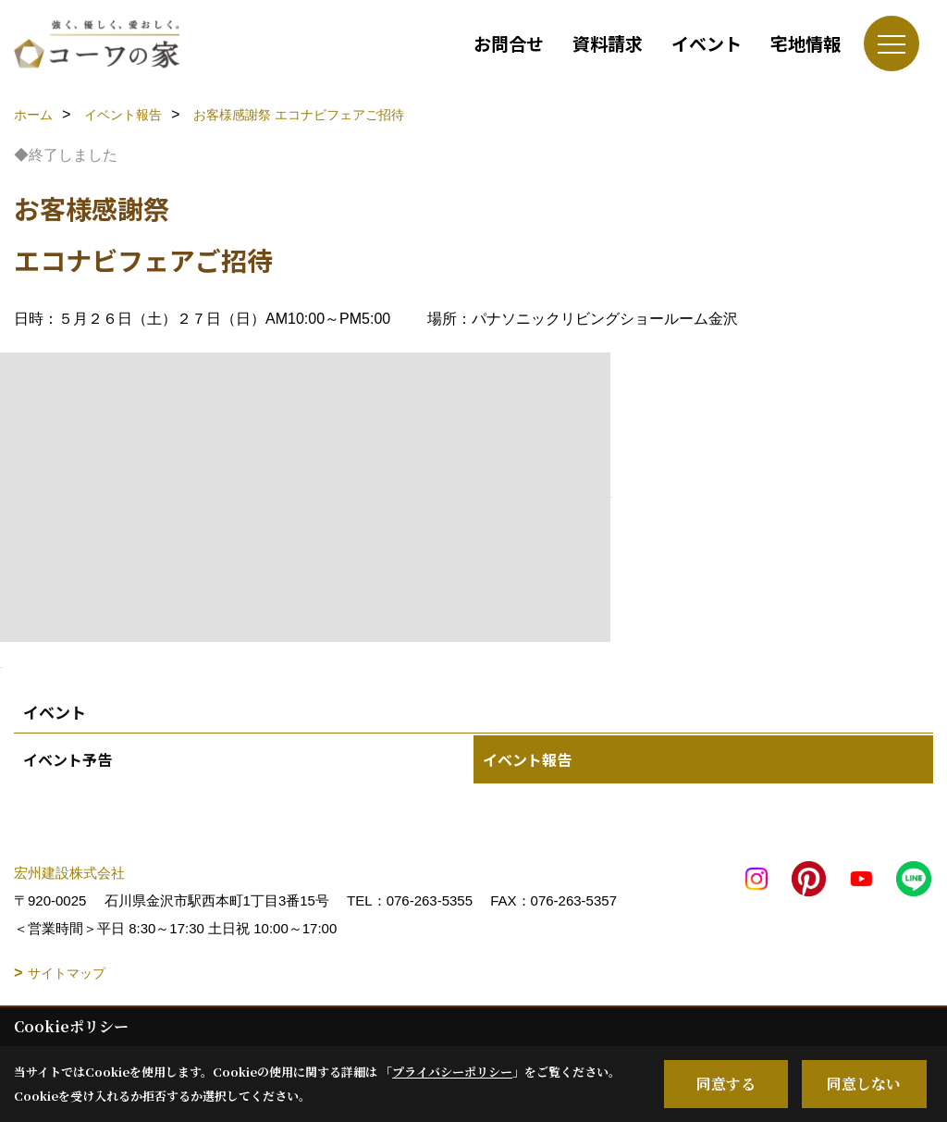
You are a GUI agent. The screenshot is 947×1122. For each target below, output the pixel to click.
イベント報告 (527, 759)
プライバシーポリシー (452, 1071)
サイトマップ (66, 973)
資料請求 (607, 43)
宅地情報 (805, 43)
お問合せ (509, 43)
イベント (706, 43)
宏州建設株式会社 (69, 873)
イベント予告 (67, 759)
